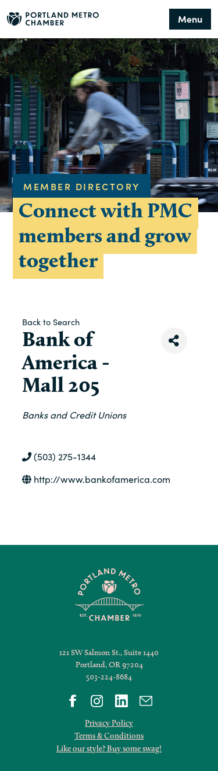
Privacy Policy (109, 723)
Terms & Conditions (109, 735)
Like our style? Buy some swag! (109, 748)
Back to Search (51, 322)
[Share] (174, 341)
